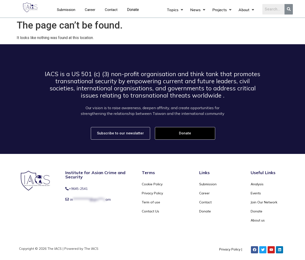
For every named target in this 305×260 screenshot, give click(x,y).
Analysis (257, 184)
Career (90, 10)
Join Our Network (264, 202)
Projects (221, 9)
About (246, 9)
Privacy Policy (152, 193)
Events (256, 193)
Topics (175, 9)
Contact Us (150, 211)
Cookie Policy (152, 184)
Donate (133, 9)
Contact (111, 10)
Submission (66, 10)
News (197, 9)
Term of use (151, 202)
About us (258, 220)
